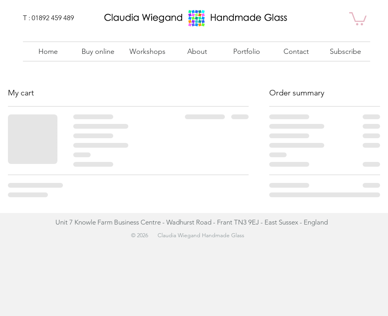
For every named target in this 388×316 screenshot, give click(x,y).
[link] (358, 18)
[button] (246, 51)
